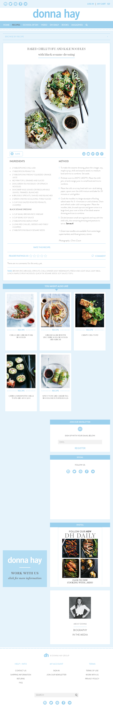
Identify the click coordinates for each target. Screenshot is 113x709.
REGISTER (80, 448)
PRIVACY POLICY (92, 679)
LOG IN (90, 3)
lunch (10, 273)
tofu (70, 273)
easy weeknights (62, 271)
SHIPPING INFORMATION (20, 675)
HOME (6, 24)
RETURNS (21, 679)
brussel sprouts (32, 271)
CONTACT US (20, 670)
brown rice (18, 271)
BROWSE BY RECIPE (14, 36)
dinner (50, 271)
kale (88, 271)
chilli (43, 271)
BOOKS (65, 24)
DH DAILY (54, 24)
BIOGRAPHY (80, 630)
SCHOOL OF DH (30, 24)
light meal (95, 271)
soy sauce (63, 273)
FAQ (21, 683)
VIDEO (44, 24)
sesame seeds (51, 273)
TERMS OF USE (92, 670)
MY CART (101, 3)
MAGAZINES (77, 24)
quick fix (39, 273)
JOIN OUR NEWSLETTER (56, 675)
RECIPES (16, 24)
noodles (30, 273)
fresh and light (77, 271)
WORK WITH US (92, 675)
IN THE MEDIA (80, 634)
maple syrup (20, 273)
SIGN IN (56, 670)
